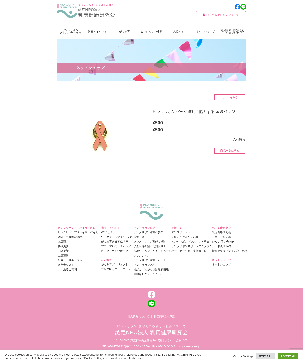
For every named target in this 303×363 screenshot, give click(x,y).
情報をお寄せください (147, 274)
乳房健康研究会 (221, 232)
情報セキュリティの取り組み (229, 250)
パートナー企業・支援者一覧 (189, 250)
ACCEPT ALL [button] (288, 356)
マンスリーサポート (183, 232)
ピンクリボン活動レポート (150, 260)
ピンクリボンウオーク (114, 250)
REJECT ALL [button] (265, 356)
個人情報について (138, 316)
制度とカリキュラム (70, 260)
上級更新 (63, 255)
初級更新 (63, 246)
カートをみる (230, 97)
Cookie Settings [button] (243, 356)
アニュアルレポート (224, 236)
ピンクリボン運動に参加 (148, 232)
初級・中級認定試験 (70, 236)
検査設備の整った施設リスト (151, 246)
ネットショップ (205, 31)
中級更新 (63, 250)
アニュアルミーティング (116, 246)
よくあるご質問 (67, 269)
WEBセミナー (109, 232)
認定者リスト (66, 264)
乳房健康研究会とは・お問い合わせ (232, 31)
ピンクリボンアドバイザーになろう (79, 232)
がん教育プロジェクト (114, 264)
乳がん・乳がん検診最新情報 (151, 269)
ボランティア (142, 255)
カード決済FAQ (221, 246)
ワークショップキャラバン (117, 236)
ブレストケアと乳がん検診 (150, 241)
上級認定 (63, 241)
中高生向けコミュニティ (116, 269)
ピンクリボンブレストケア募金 (190, 241)
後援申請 (139, 236)
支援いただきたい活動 (184, 236)
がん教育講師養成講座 (114, 241)
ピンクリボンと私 (144, 264)
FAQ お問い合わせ (223, 241)
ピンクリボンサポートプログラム (191, 246)
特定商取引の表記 (164, 316)
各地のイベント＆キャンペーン (152, 250)
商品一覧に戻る (229, 150)
